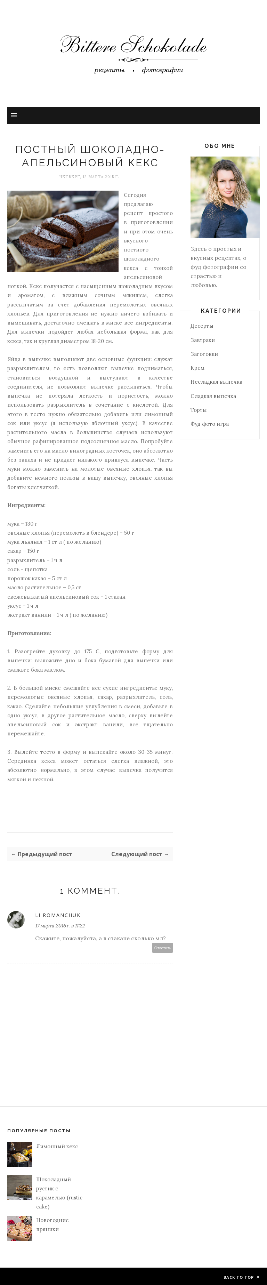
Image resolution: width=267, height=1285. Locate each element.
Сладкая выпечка (213, 396)
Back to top (242, 1277)
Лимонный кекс (57, 1146)
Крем (197, 368)
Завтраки (203, 340)
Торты (199, 410)
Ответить (162, 947)
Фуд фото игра (210, 424)
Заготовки (204, 354)
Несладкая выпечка (216, 381)
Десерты (202, 325)
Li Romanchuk (58, 915)
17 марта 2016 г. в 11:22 (60, 926)
